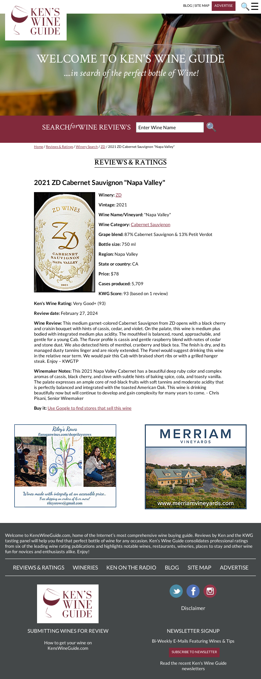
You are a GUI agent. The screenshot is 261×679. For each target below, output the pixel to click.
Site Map (199, 567)
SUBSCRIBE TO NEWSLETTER (194, 652)
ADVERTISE (223, 5)
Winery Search (87, 147)
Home (38, 147)
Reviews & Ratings (59, 147)
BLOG (187, 5)
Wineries (85, 567)
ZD (103, 147)
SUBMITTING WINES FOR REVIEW (68, 631)
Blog (172, 567)
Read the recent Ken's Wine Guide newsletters (193, 665)
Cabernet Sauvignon (150, 224)
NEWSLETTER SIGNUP (193, 631)
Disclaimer (193, 608)
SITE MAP (201, 5)
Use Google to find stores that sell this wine (90, 408)
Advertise (234, 567)
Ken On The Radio (131, 567)
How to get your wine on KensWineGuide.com (68, 645)
